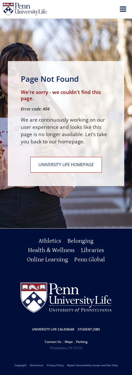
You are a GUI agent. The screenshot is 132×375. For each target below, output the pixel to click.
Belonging (81, 241)
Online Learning (47, 259)
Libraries (92, 250)
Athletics (49, 241)
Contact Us (53, 342)
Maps (69, 342)
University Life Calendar (53, 329)
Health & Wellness (51, 250)
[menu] (123, 9)
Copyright (21, 365)
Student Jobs (89, 329)
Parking (82, 342)
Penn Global (89, 259)
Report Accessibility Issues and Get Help (92, 365)
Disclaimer (36, 365)
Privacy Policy (55, 365)
